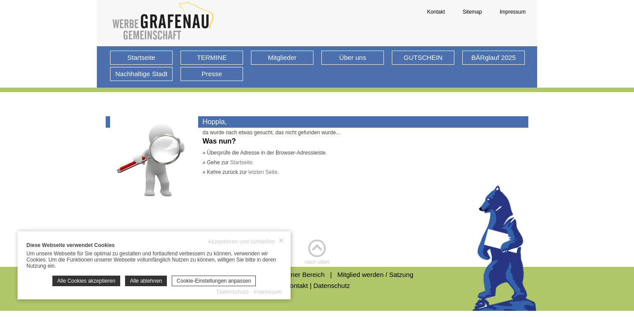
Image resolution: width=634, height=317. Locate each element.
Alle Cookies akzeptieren (86, 281)
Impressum (513, 12)
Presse (212, 73)
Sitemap (472, 12)
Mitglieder (282, 57)
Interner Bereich (304, 274)
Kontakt (436, 12)
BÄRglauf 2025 (494, 57)
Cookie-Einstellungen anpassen (214, 281)
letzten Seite (262, 172)
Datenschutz (331, 285)
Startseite (141, 57)
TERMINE (212, 57)
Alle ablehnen (146, 281)
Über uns (352, 57)
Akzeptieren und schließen (246, 241)
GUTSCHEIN (423, 57)
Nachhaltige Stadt (141, 73)
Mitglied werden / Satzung (375, 274)
